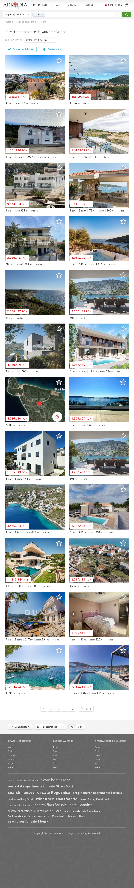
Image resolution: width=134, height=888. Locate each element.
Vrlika (97, 807)
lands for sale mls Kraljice (20, 853)
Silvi (54, 811)
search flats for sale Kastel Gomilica (64, 853)
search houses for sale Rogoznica (39, 840)
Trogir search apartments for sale (97, 841)
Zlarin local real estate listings (68, 864)
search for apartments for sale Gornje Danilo (34, 858)
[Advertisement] (67, 131)
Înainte (86, 756)
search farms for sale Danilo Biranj (82, 859)
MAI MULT (91, 5)
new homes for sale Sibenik (28, 869)
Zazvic (55, 799)
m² (72, 775)
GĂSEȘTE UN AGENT (66, 5)
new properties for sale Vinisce (23, 828)
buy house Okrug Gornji (20, 847)
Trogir (11, 811)
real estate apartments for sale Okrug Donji (40, 834)
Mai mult (12, 815)
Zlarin (97, 799)
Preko (55, 803)
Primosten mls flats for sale (56, 847)
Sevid (10, 799)
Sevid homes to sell (57, 828)
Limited (66, 881)
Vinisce (11, 795)
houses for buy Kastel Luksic (95, 847)
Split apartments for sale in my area (28, 864)
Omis (97, 803)
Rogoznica (12, 807)
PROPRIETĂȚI (39, 5)
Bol (96, 811)
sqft (80, 775)
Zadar (55, 807)
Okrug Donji (13, 803)
